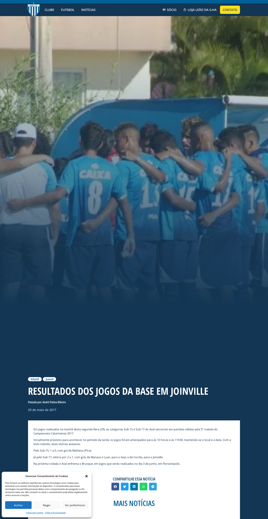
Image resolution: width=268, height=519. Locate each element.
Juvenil (49, 379)
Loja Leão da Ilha (200, 10)
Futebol (68, 10)
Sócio (169, 10)
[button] (86, 476)
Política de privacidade (55, 513)
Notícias (88, 10)
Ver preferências (75, 505)
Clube (49, 10)
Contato (230, 10)
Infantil (35, 379)
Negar (46, 505)
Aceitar (18, 505)
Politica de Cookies (34, 513)
